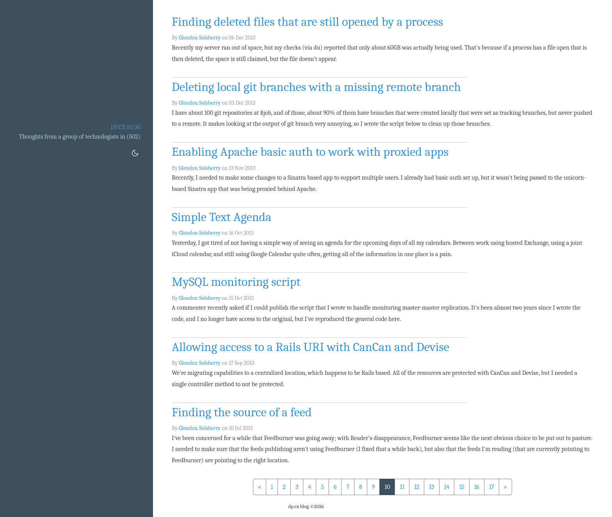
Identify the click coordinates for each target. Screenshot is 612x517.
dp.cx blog (125, 127)
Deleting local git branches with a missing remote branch (316, 87)
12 (416, 486)
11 (402, 486)
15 (461, 486)
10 (387, 486)
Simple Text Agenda (221, 217)
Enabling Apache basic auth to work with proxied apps (310, 151)
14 (447, 486)
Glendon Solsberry (200, 37)
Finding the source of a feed (242, 412)
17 (491, 486)
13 (431, 486)
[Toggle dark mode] (135, 153)
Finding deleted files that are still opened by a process (307, 21)
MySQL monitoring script (236, 282)
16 (476, 486)
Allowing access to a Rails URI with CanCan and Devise (310, 347)
